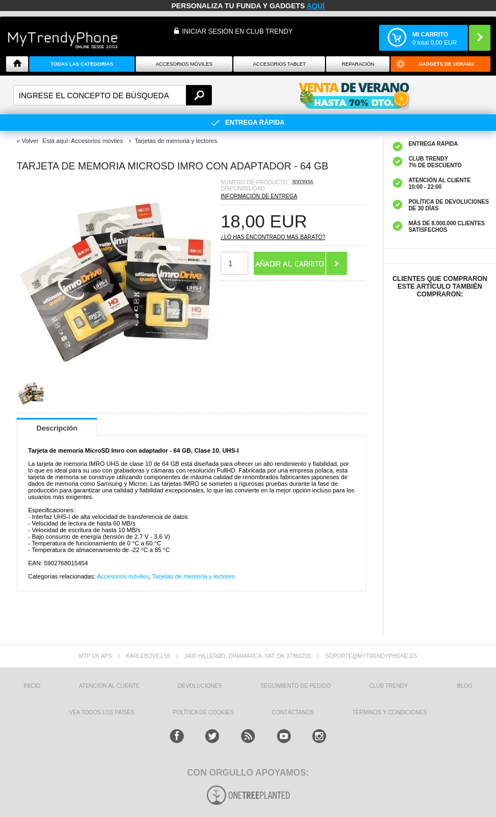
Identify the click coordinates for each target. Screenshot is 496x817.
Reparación (358, 64)
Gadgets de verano (446, 64)
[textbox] (112, 95)
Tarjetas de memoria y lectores (193, 576)
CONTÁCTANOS (293, 712)
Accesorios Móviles (184, 64)
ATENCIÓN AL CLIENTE (109, 686)
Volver (30, 140)
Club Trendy (388, 686)
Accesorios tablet (279, 64)
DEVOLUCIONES (200, 686)
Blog (465, 686)
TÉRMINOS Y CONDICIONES (390, 712)
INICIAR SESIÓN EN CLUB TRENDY (237, 31)
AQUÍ (316, 6)
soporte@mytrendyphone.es (371, 656)
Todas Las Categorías (82, 64)
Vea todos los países (101, 712)
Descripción (56, 428)
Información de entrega (259, 196)
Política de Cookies (203, 712)
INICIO (32, 686)
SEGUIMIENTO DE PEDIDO (295, 686)
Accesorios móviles (123, 576)
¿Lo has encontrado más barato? (273, 237)
